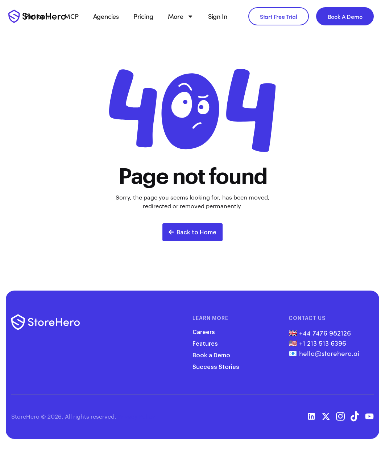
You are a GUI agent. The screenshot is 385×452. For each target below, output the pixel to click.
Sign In (217, 16)
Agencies (106, 16)
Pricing (143, 16)
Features (205, 343)
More (181, 16)
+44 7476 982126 (325, 332)
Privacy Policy (136, 416)
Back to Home (192, 232)
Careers (203, 331)
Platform (37, 16)
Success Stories (215, 366)
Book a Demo (211, 355)
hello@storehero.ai (329, 353)
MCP (71, 16)
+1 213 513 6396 (322, 343)
